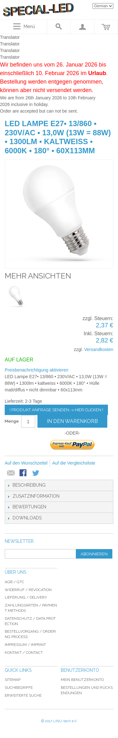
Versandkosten (98, 349)
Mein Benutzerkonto (82, 679)
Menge (12, 421)
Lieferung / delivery (26, 597)
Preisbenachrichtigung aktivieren (36, 369)
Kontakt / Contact (24, 652)
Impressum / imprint (25, 644)
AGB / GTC (14, 582)
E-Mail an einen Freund (11, 473)
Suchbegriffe (19, 687)
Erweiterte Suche (23, 695)
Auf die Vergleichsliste (73, 463)
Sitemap (12, 679)
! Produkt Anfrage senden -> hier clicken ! (56, 409)
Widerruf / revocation (28, 590)
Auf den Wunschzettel (26, 463)
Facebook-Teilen (24, 473)
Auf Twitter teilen (36, 473)
